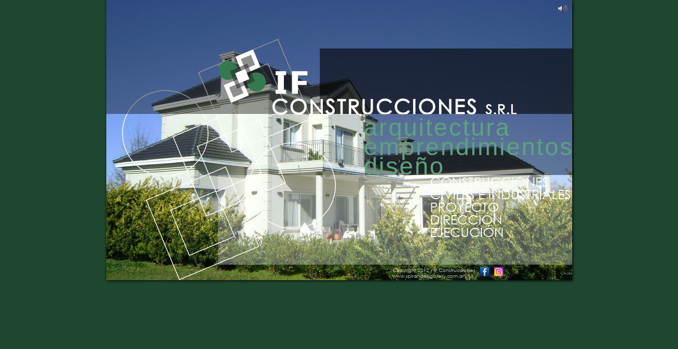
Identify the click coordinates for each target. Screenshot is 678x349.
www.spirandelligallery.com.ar (428, 276)
